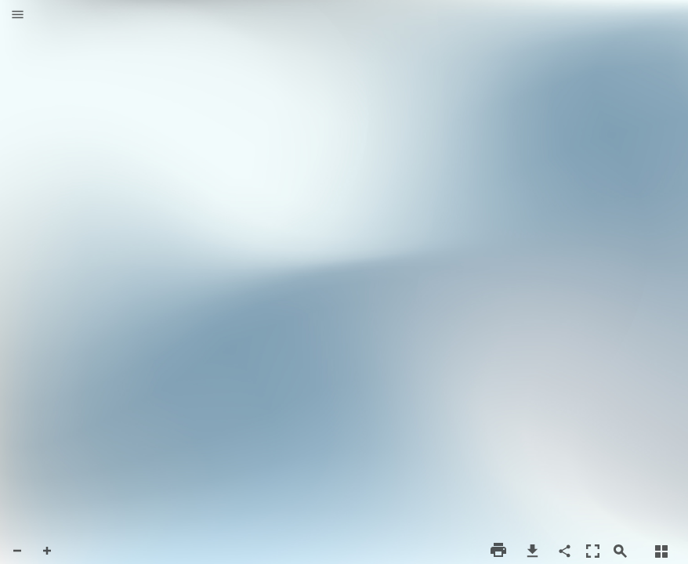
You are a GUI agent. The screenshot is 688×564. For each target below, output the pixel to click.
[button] (17, 15)
